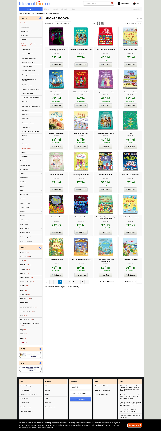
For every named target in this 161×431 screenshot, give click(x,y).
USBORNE (56, 53)
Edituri (47, 394)
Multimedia (23, 215)
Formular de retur (50, 407)
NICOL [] (23, 334)
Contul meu (123, 3)
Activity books (26, 49)
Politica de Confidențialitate (29, 394)
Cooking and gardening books (31, 75)
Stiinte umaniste (24, 228)
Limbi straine (23, 199)
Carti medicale (25, 31)
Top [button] (96, 381)
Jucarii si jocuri (24, 169)
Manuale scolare (24, 207)
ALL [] (23, 338)
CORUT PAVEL (24, 303)
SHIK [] (23, 315)
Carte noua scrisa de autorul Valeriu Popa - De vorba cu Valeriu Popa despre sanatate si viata (130, 404)
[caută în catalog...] (96, 3)
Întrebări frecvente (26, 407)
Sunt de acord (135, 425)
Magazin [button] (48, 381)
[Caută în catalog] (112, 3)
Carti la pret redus (25, 165)
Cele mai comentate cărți (102, 390)
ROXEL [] (24, 290)
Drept (21, 190)
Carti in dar (23, 161)
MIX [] (23, 330)
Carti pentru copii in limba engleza (29, 44)
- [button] (40, 18)
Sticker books (26, 148)
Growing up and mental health (31, 106)
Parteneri (48, 403)
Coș (135, 3)
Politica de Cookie (26, 390)
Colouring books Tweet (28, 70)
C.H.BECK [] (25, 294)
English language (27, 85)
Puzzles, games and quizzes (30, 131)
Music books (25, 119)
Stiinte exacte (24, 224)
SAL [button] (22, 363)
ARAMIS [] (24, 252)
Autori (47, 398)
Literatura (23, 152)
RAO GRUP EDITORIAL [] (29, 307)
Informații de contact (27, 411)
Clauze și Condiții (89, 425)
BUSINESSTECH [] (27, 281)
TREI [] (23, 260)
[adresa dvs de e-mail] (80, 393)
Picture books (26, 127)
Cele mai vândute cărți (101, 386)
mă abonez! (80, 399)
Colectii (22, 186)
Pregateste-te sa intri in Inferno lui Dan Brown (130, 416)
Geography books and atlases (31, 97)
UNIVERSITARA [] (27, 319)
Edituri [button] (23, 247)
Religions (24, 135)
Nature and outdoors (28, 123)
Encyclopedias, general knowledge (29, 80)
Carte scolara (25, 27)
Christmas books (27, 66)
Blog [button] (121, 381)
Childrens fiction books (28, 62)
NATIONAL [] (25, 265)
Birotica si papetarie (25, 237)
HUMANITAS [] (26, 298)
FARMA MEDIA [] (26, 277)
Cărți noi (47, 386)
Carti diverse (24, 156)
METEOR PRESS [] (27, 311)
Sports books (26, 144)
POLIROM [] (25, 269)
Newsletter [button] (74, 381)
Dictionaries (24, 35)
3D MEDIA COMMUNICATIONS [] (29, 324)
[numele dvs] (80, 387)
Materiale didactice (25, 232)
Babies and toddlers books (29, 58)
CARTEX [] (24, 286)
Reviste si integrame (26, 241)
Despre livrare (25, 403)
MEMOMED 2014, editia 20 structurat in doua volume (128, 410)
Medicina (22, 211)
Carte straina (24, 23)
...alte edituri (23, 342)
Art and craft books (27, 54)
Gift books (25, 102)
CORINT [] (24, 273)
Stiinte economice (25, 220)
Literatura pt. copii (25, 203)
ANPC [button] (23, 349)
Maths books (25, 114)
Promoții (47, 390)
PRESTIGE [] (25, 256)
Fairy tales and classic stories (30, 89)
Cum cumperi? (25, 398)
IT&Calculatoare (24, 194)
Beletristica (23, 173)
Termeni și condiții (26, 386)
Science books (26, 140)
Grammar (23, 39)
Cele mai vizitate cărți (101, 394)
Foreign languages (27, 93)
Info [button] (21, 381)
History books (26, 110)
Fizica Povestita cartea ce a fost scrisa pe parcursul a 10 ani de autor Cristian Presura (129, 396)
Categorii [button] (24, 18)
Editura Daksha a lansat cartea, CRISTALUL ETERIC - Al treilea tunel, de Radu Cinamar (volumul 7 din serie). (130, 388)
